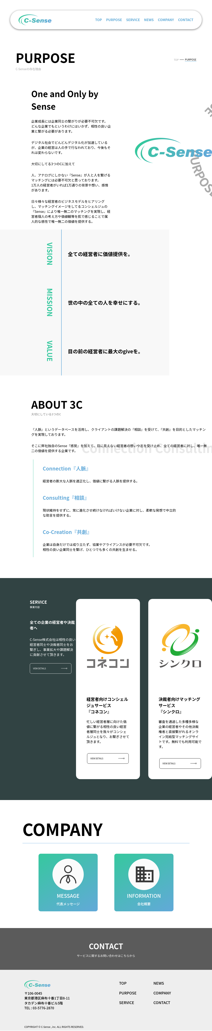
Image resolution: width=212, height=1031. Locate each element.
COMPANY (166, 19)
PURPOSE (114, 19)
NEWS (149, 19)
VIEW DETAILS (39, 668)
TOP (98, 19)
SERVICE (133, 19)
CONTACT (185, 19)
